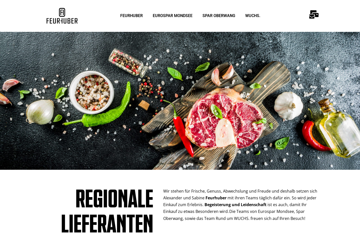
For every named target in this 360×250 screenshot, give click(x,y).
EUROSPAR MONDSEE (172, 15)
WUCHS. (252, 15)
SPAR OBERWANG (218, 15)
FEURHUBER (131, 15)
